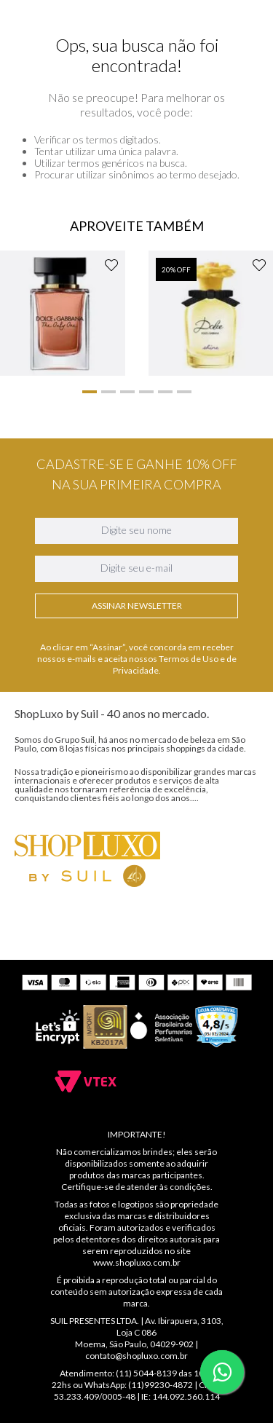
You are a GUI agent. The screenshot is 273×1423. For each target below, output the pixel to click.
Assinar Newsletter (137, 808)
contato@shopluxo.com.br (136, 1355)
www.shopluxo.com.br (137, 1262)
